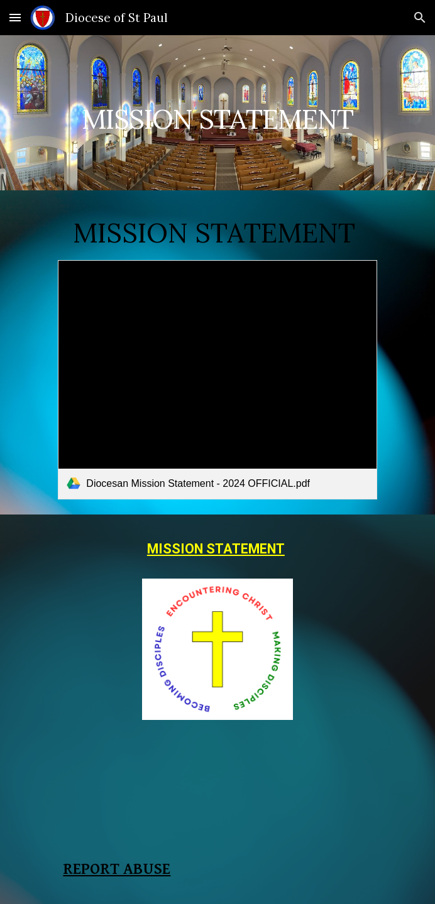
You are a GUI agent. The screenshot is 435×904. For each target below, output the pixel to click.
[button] (15, 17)
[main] (217, 112)
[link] (217, 379)
